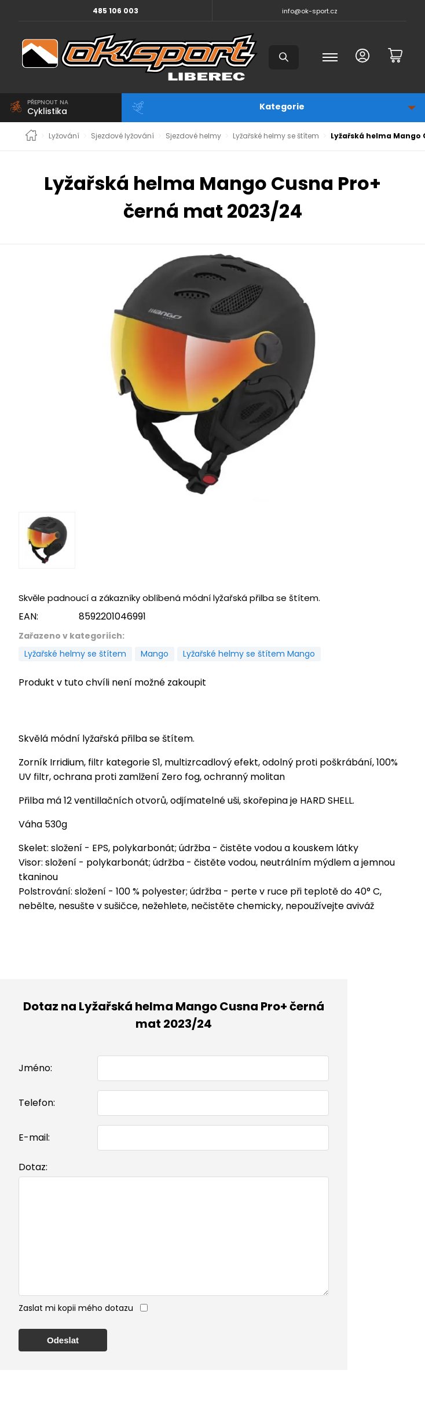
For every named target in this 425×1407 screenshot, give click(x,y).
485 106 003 (115, 11)
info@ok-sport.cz (310, 11)
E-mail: (34, 1137)
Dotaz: (33, 1167)
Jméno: (35, 1068)
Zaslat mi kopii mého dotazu (76, 1331)
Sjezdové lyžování (122, 136)
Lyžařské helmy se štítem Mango (249, 653)
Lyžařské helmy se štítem (276, 136)
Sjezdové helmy (193, 136)
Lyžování (64, 136)
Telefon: (37, 1102)
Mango (154, 653)
